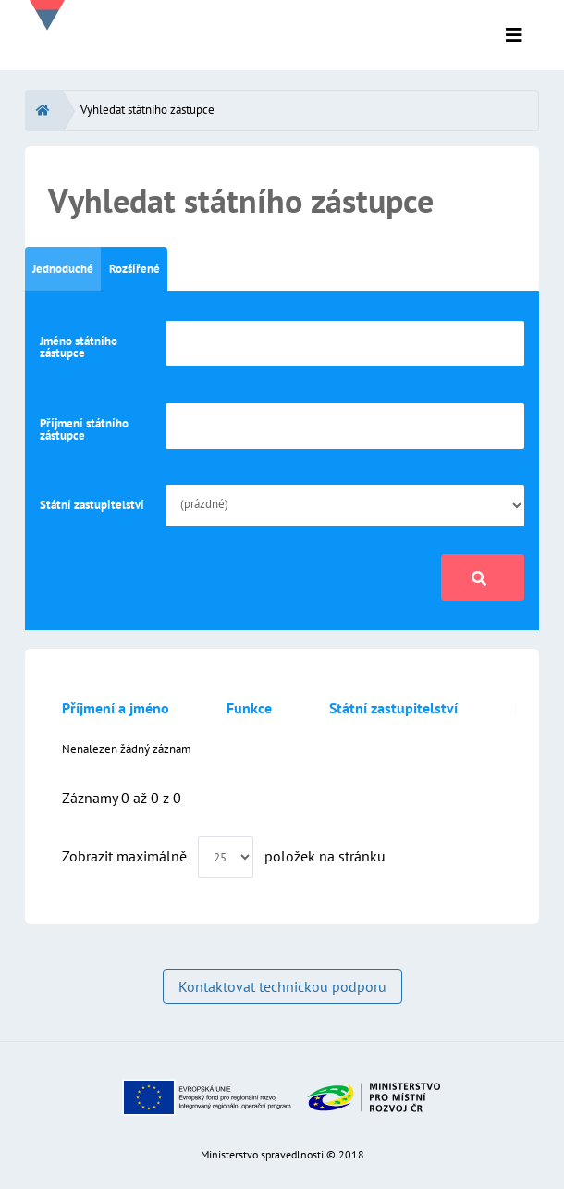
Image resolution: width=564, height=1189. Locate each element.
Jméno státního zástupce (78, 347)
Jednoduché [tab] (62, 269)
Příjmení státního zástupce (84, 429)
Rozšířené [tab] (134, 269)
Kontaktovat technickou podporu (282, 986)
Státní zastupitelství (92, 505)
